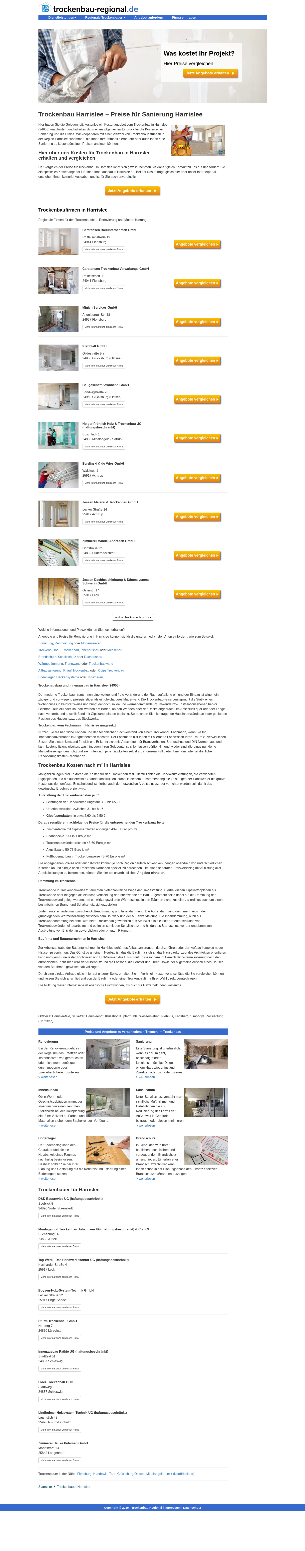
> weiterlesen (47, 1077)
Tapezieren (95, 677)
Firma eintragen (184, 17)
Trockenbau (70, 650)
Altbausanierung (50, 670)
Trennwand (73, 663)
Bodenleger (46, 677)
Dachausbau (93, 657)
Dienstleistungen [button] (62, 17)
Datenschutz (192, 1507)
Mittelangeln (154, 1473)
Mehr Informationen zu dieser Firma (104, 249)
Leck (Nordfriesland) (179, 1473)
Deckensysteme (67, 677)
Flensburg (84, 1473)
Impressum (173, 1507)
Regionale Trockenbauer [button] (105, 17)
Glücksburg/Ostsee (131, 1473)
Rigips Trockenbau (111, 670)
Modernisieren (91, 643)
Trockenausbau (49, 650)
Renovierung (64, 643)
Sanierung (45, 643)
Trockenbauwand (101, 663)
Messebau (114, 650)
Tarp (112, 1473)
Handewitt (100, 1473)
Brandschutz (47, 657)
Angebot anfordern (148, 17)
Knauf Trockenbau (76, 670)
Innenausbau (90, 650)
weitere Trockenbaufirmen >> (133, 617)
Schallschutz (67, 657)
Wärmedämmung (50, 663)
